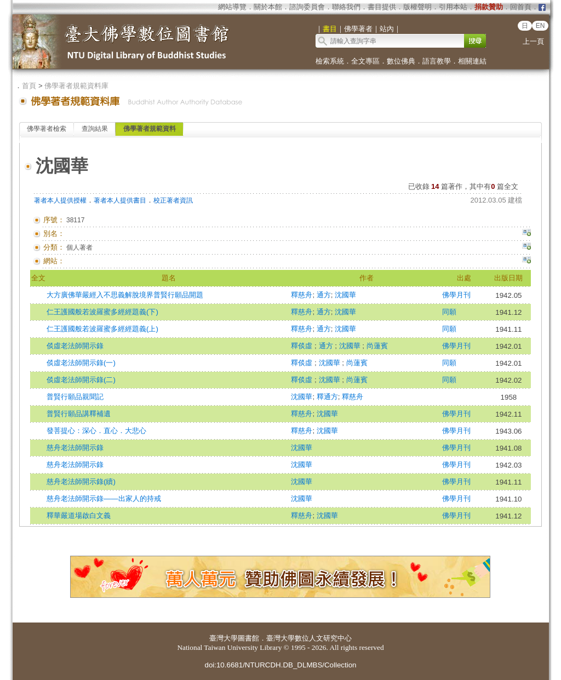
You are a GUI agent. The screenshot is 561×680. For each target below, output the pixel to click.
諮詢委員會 (307, 7)
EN (540, 26)
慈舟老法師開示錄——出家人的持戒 (104, 498)
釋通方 (327, 397)
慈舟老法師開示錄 (75, 447)
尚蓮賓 (377, 346)
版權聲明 (417, 7)
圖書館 (248, 638)
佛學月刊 (456, 295)
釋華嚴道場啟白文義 (79, 515)
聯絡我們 (346, 7)
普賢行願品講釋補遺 (79, 414)
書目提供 (382, 7)
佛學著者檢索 (46, 128)
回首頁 (520, 7)
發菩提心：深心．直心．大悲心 (96, 431)
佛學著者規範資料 (149, 128)
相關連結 (472, 61)
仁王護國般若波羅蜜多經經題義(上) (102, 329)
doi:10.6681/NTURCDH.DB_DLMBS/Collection (280, 665)
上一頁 (533, 41)
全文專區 (365, 61)
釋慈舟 (301, 295)
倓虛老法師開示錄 (75, 346)
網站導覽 (232, 7)
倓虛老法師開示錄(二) (81, 380)
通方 (324, 295)
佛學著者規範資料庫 (76, 86)
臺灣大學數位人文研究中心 (309, 638)
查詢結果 (95, 128)
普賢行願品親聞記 (75, 397)
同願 (449, 312)
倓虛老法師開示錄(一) (81, 363)
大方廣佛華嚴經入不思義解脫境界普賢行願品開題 (125, 295)
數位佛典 (401, 61)
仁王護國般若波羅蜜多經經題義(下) (102, 312)
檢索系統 (330, 61)
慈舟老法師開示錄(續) (81, 481)
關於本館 (268, 7)
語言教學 (436, 61)
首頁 (29, 86)
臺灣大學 (223, 638)
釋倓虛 (302, 346)
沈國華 (345, 295)
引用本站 (453, 7)
